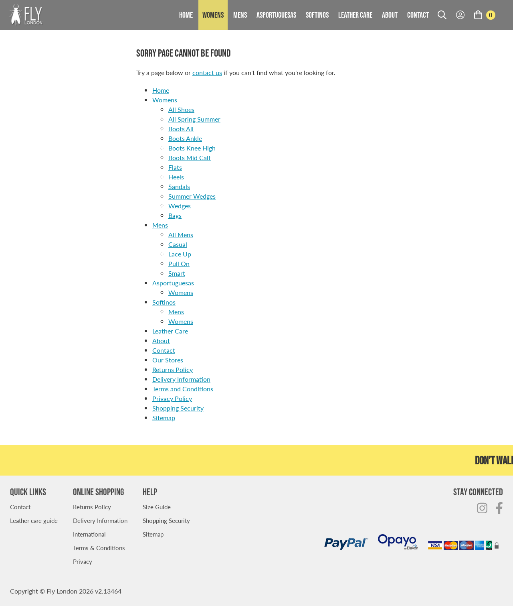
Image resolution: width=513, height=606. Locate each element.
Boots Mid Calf (189, 157)
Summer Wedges (192, 196)
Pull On (179, 263)
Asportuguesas (276, 14)
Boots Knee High (192, 148)
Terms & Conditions (99, 547)
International (89, 534)
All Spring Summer (194, 119)
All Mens (180, 234)
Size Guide (157, 506)
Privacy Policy (172, 398)
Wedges (179, 205)
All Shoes (181, 109)
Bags (175, 215)
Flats (175, 167)
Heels (176, 176)
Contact (418, 14)
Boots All (181, 128)
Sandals (179, 186)
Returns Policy (172, 369)
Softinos (317, 14)
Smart (176, 273)
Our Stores (167, 359)
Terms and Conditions (182, 388)
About (390, 14)
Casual (177, 244)
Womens (213, 14)
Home (186, 14)
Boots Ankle (185, 138)
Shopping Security (178, 408)
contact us (207, 72)
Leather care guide (34, 520)
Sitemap (163, 417)
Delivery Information (181, 379)
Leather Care (355, 14)
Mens (240, 14)
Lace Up (179, 253)
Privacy (82, 561)
